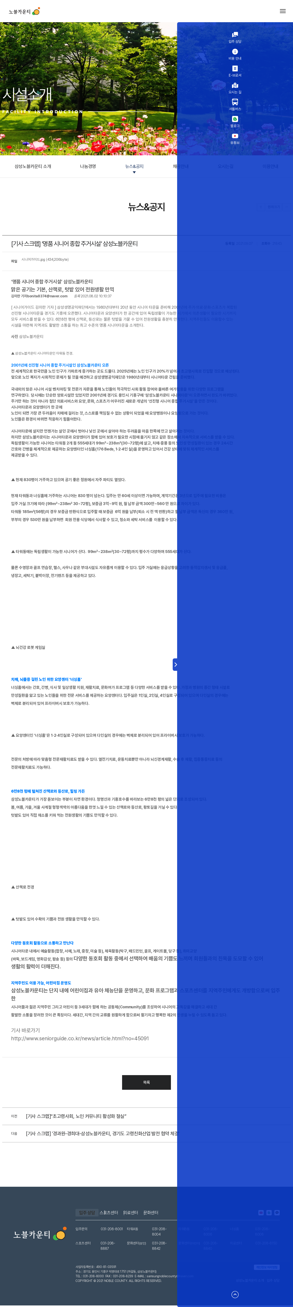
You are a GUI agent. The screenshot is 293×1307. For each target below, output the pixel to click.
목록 (146, 1084)
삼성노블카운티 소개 (33, 166)
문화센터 (176, 1214)
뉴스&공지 (134, 166)
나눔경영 (88, 166)
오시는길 (226, 166)
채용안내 (181, 166)
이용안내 (270, 166)
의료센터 (149, 1214)
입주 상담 (87, 1214)
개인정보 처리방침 (266, 1269)
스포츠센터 (120, 1214)
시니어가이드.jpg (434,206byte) (45, 261)
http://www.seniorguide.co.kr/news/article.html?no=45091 (80, 1040)
